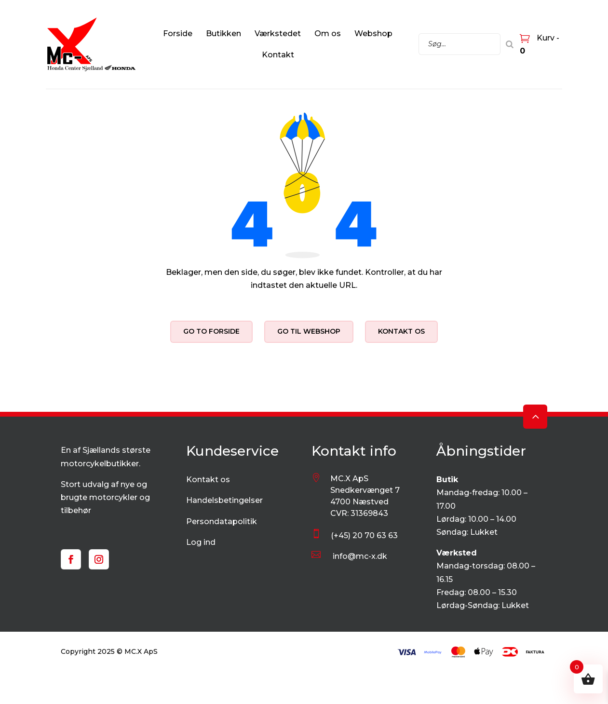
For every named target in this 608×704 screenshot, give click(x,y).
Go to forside (211, 331)
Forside (177, 33)
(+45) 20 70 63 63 (364, 535)
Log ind (201, 542)
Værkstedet (278, 33)
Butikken (223, 33)
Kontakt (278, 54)
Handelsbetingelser (224, 500)
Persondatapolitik (221, 521)
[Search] (509, 44)
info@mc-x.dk (360, 556)
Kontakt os (401, 331)
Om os (327, 33)
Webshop (373, 33)
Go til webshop (308, 331)
